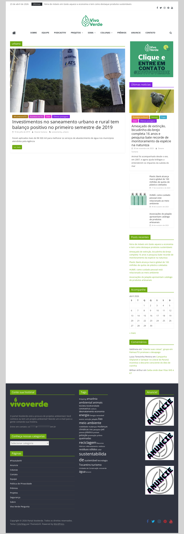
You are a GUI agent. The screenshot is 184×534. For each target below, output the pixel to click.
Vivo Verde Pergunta (19, 506)
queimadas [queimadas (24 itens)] (85, 438)
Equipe (45, 32)
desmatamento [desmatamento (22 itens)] (86, 411)
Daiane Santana (41, 131)
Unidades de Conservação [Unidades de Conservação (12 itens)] (88, 468)
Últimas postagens (60, 116)
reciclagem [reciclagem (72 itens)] (87, 442)
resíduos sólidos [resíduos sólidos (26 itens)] (88, 449)
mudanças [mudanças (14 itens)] (93, 426)
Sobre (33, 32)
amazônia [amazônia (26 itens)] (92, 398)
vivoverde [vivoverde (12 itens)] (103, 468)
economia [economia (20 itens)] (99, 411)
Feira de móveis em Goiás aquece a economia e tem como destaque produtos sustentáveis (88, 4)
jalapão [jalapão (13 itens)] (95, 419)
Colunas (105, 32)
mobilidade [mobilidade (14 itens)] (83, 426)
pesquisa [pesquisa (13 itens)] (97, 429)
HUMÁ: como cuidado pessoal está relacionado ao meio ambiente (160, 199)
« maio (132, 332)
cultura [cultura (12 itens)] (93, 408)
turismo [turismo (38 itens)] (96, 464)
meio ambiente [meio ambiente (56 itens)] (90, 422)
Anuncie (136, 32)
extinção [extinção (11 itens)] (88, 419)
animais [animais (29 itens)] (97, 402)
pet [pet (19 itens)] (102, 429)
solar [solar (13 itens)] (100, 449)
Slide (48, 116)
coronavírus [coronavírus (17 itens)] (84, 408)
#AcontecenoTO (20, 116)
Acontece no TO (36, 116)
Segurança (15, 497)
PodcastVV (60, 32)
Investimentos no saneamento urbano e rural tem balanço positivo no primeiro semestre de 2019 (65, 124)
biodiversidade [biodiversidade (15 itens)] (93, 405)
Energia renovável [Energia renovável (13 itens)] (97, 415)
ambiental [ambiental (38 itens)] (85, 402)
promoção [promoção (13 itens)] (92, 435)
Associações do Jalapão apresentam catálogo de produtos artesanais (161, 217)
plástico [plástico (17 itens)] (89, 432)
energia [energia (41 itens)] (84, 415)
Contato (150, 32)
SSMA (90, 32)
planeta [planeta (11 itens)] (82, 432)
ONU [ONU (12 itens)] (91, 429)
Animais (154, 117)
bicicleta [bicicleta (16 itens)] (82, 405)
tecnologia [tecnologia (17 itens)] (103, 460)
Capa (163, 117)
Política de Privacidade (21, 483)
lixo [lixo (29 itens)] (100, 418)
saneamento (57, 131)
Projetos (76, 32)
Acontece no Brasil (140, 117)
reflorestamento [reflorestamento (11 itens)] (92, 446)
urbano (66, 131)
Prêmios (121, 32)
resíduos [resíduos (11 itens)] (101, 446)
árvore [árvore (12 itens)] (88, 472)
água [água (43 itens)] (82, 471)
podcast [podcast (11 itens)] (96, 432)
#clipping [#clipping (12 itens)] (82, 399)
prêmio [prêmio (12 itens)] (99, 435)
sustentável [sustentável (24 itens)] (91, 460)
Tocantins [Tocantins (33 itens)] (85, 464)
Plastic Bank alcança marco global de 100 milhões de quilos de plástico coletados (160, 180)
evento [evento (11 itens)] (81, 419)
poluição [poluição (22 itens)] (83, 434)
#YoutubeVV (16, 460)
